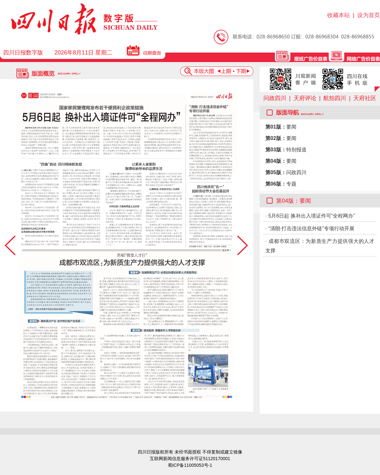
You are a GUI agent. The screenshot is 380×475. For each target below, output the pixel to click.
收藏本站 (338, 15)
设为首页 (368, 15)
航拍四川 (334, 98)
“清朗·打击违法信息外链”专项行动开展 (311, 228)
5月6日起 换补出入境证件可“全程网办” (311, 215)
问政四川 (274, 98)
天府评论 (305, 98)
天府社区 (364, 98)
